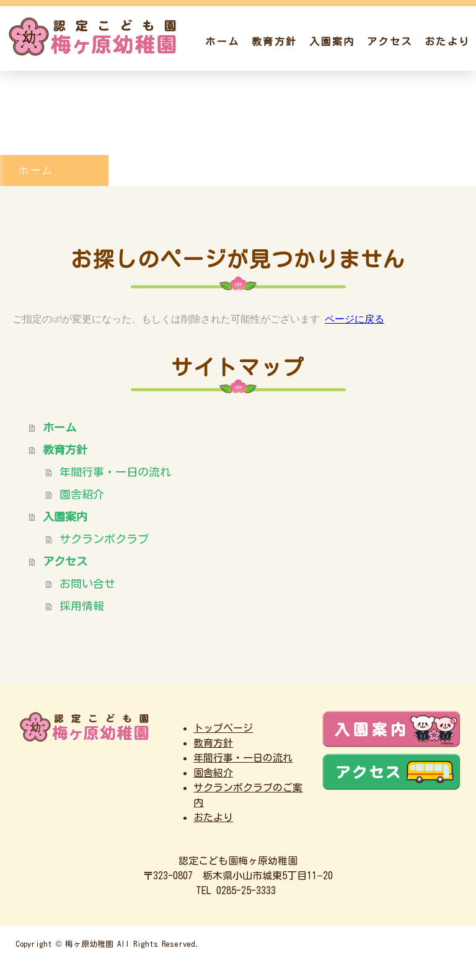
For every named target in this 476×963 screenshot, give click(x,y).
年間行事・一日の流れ (115, 471)
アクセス (389, 42)
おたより (447, 42)
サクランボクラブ (104, 538)
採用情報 (82, 605)
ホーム (222, 42)
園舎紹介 (82, 494)
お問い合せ (87, 583)
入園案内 (332, 42)
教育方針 (274, 42)
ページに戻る (354, 319)
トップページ (223, 728)
